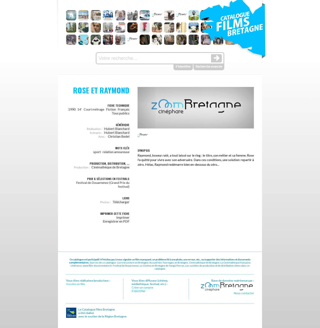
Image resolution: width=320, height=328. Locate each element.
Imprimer (122, 217)
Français (123, 109)
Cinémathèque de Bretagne (110, 167)
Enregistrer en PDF (116, 221)
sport (97, 152)
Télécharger (121, 202)
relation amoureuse (116, 152)
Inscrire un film (75, 284)
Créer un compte (142, 287)
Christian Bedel (118, 136)
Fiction (111, 109)
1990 (72, 109)
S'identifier (183, 66)
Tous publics (120, 113)
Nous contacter (244, 293)
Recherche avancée (209, 66)
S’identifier (139, 291)
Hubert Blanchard (116, 129)
